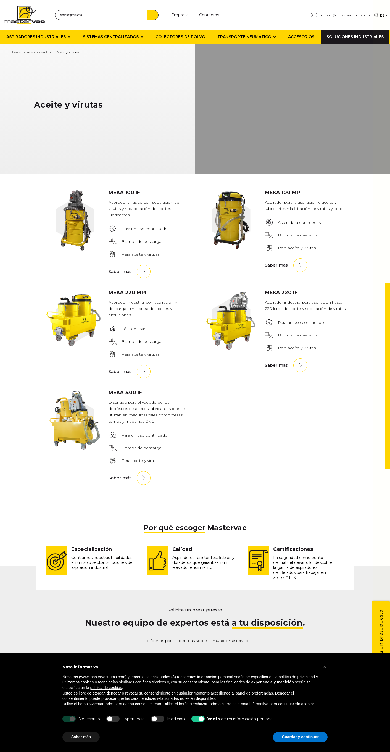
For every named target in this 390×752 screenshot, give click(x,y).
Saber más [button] (81, 737)
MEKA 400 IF (125, 393)
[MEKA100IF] (75, 249)
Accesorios (301, 36)
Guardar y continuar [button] (300, 737)
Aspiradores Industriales (38, 36)
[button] (324, 666)
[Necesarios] (69, 719)
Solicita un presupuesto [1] (381, 639)
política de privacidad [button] (297, 677)
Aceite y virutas (68, 52)
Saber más (120, 271)
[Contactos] (209, 15)
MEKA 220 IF (281, 293)
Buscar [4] (152, 15)
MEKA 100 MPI (283, 193)
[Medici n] (157, 719)
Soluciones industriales (355, 36)
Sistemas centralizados (113, 36)
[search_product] (107, 15)
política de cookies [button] (106, 687)
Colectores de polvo (180, 36)
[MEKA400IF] (75, 449)
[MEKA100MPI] (231, 249)
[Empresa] (180, 15)
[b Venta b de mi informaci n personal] (198, 719)
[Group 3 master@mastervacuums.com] (340, 15)
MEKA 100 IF (124, 193)
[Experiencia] (113, 719)
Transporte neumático (246, 36)
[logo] (24, 15)
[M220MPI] (75, 349)
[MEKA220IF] (231, 349)
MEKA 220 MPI (127, 293)
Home (16, 52)
